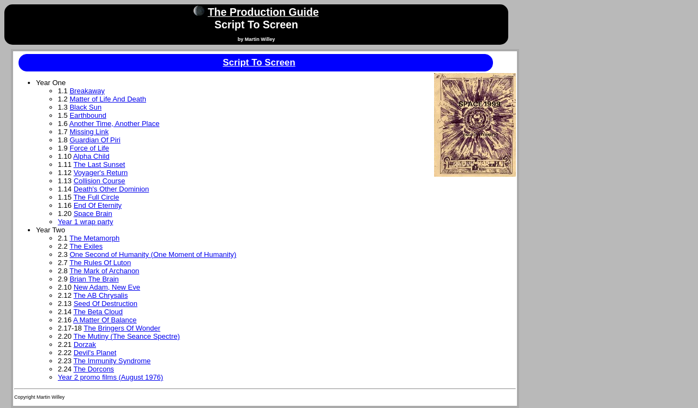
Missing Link (89, 132)
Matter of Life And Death (108, 99)
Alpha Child (91, 156)
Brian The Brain (94, 279)
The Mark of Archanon (104, 271)
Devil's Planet (95, 353)
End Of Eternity (98, 205)
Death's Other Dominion (111, 189)
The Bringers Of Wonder (121, 328)
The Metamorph (94, 238)
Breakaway (87, 91)
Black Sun (86, 107)
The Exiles (86, 246)
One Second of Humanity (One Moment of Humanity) (153, 254)
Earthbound (88, 115)
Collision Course (99, 181)
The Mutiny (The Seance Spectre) (127, 336)
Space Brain (93, 213)
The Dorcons (94, 369)
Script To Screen (259, 62)
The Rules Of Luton (100, 263)
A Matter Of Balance (104, 320)
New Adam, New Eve (107, 287)
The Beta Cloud (98, 312)
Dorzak (85, 344)
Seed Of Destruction (105, 303)
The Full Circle (96, 197)
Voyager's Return (101, 173)
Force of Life (89, 148)
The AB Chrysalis (101, 295)
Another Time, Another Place (114, 123)
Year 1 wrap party (85, 222)
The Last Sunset (99, 164)
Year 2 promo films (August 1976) (110, 377)
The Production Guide (263, 12)
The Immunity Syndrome (112, 361)
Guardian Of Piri (95, 140)
